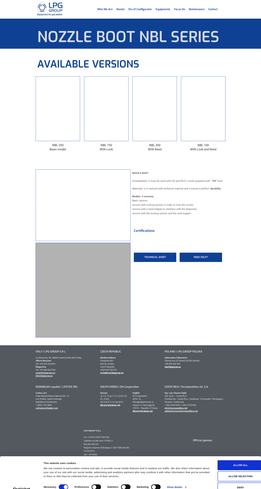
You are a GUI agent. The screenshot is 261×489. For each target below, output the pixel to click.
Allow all (224, 457)
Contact (213, 9)
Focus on (179, 9)
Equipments (163, 9)
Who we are (105, 9)
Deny (224, 480)
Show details (174, 479)
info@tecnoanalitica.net (176, 408)
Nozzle (120, 9)
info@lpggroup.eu (44, 376)
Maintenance (197, 9)
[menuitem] (221, 9)
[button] (39, 205)
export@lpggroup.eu (45, 373)
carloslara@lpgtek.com (47, 408)
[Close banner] (256, 454)
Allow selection (225, 469)
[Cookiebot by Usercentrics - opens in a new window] (21, 482)
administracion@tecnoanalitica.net (181, 411)
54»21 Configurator (140, 9)
